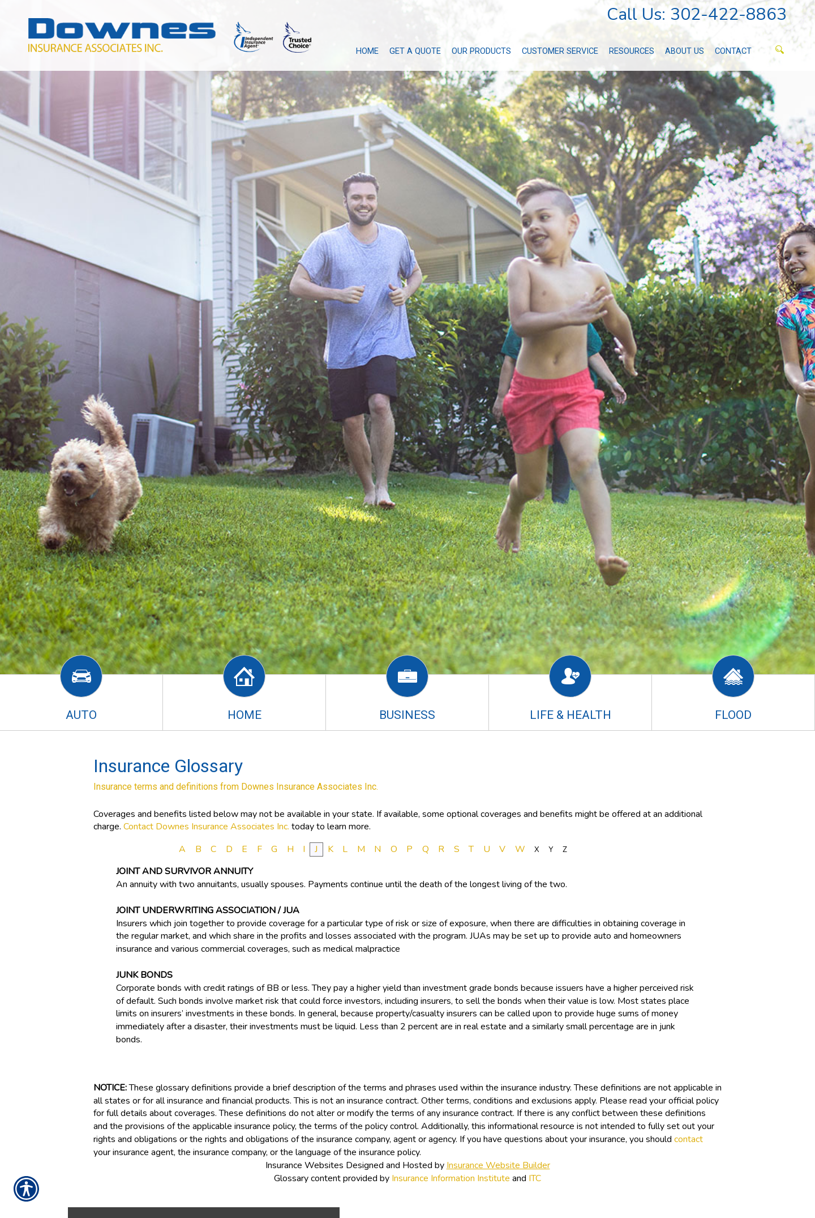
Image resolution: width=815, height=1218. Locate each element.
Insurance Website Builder (498, 1165)
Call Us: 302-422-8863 (697, 14)
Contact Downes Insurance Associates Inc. (206, 826)
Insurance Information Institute (451, 1178)
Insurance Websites (304, 1165)
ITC (535, 1178)
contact (688, 1139)
